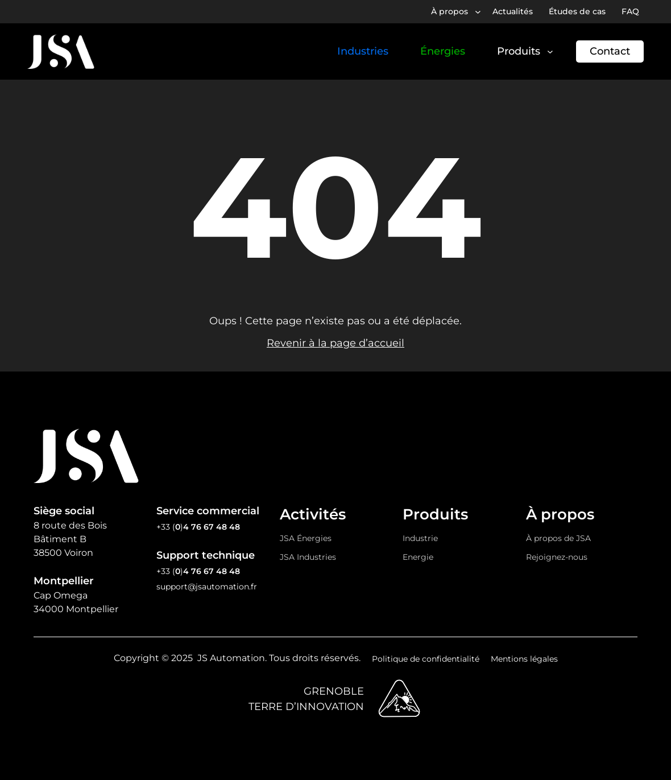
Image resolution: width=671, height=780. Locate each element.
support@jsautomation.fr (206, 586)
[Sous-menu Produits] (550, 51)
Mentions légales (524, 659)
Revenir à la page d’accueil (335, 343)
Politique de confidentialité (425, 659)
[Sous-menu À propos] (478, 12)
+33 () (198, 527)
